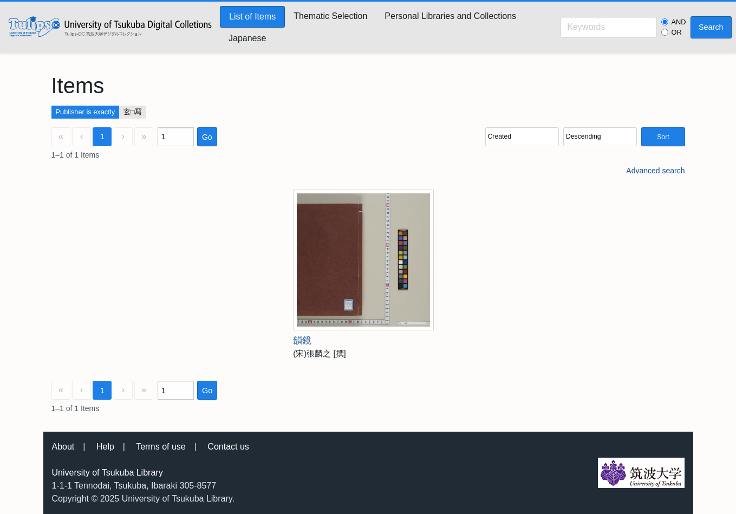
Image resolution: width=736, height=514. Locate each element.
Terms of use (161, 446)
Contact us (228, 446)
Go (207, 137)
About (63, 446)
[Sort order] (600, 136)
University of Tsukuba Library (107, 472)
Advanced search (655, 170)
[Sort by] (522, 136)
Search (711, 27)
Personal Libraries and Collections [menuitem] (450, 16)
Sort (663, 137)
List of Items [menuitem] (252, 16)
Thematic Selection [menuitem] (330, 16)
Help (105, 446)
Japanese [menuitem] (247, 38)
